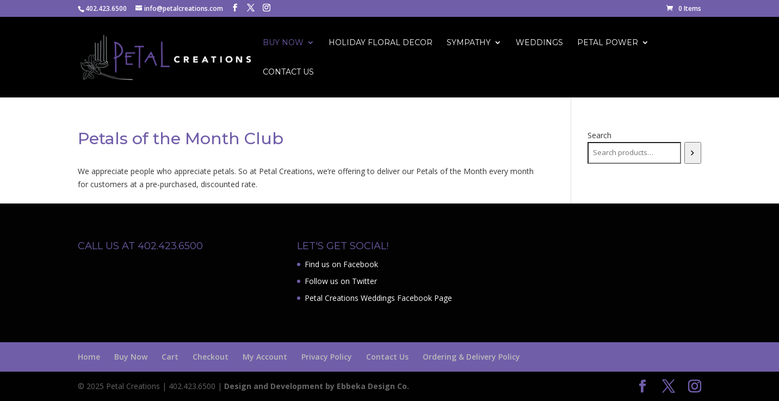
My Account (265, 356)
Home (89, 356)
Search (599, 135)
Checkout (210, 356)
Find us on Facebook (341, 264)
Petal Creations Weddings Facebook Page (378, 298)
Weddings (539, 43)
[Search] (692, 153)
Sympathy (469, 43)
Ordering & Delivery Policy (471, 356)
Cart (170, 356)
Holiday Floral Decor (380, 43)
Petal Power (607, 43)
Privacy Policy (326, 356)
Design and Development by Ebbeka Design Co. (316, 386)
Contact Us (288, 72)
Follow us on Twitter (341, 281)
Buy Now (283, 43)
